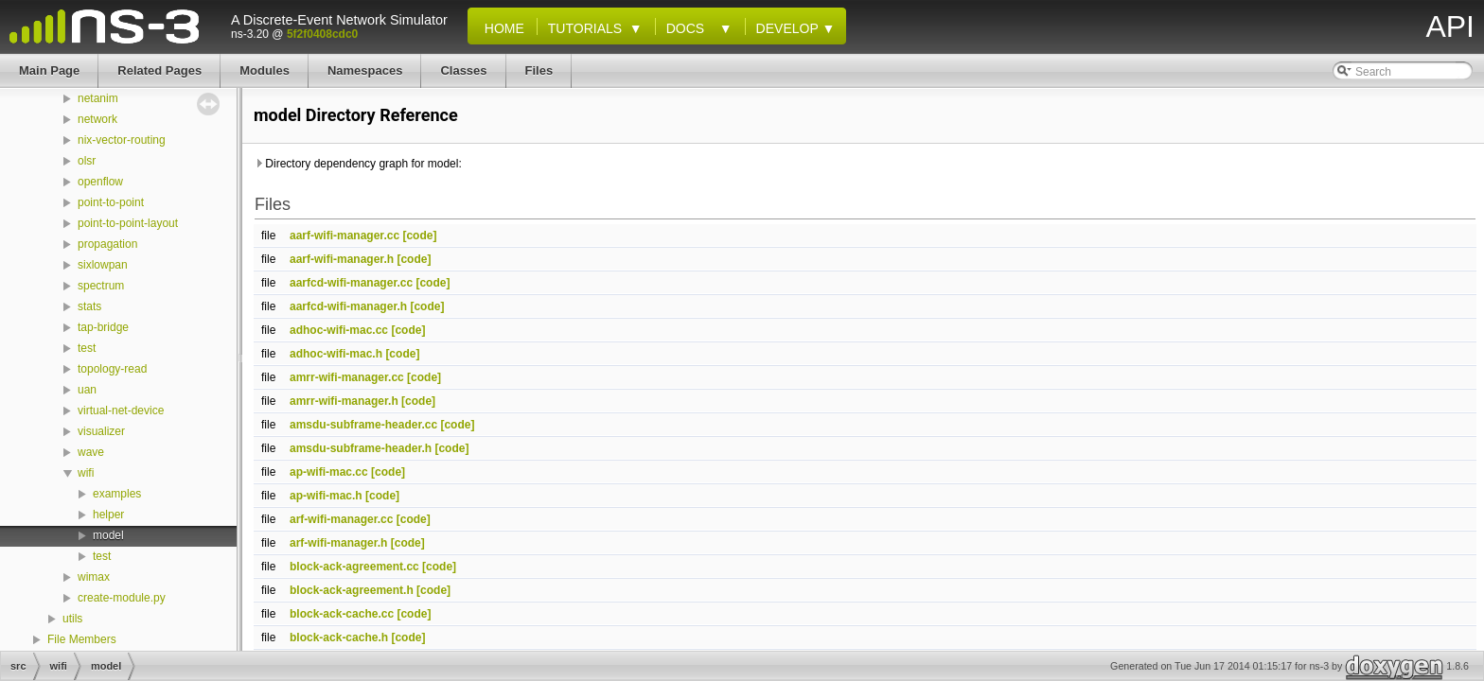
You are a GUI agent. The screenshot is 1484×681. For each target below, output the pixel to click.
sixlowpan (103, 264)
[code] (419, 235)
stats (89, 306)
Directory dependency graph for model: (358, 163)
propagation (107, 244)
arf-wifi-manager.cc (341, 519)
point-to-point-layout (128, 223)
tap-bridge (103, 327)
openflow (100, 181)
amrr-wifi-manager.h (344, 401)
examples (117, 493)
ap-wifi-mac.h (326, 495)
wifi (86, 473)
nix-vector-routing (122, 140)
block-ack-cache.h (339, 637)
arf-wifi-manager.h (338, 543)
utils (72, 618)
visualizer (101, 431)
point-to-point (111, 202)
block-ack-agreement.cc (354, 566)
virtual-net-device (121, 410)
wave (91, 452)
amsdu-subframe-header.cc (363, 424)
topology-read (112, 368)
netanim (98, 98)
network (97, 119)
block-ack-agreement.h (352, 590)
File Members (81, 639)
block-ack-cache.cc (342, 613)
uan (87, 389)
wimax (94, 577)
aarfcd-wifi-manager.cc (351, 282)
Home (500, 28)
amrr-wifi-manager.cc (347, 377)
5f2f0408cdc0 (322, 34)
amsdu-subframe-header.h (361, 448)
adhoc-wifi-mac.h (336, 353)
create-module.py (122, 597)
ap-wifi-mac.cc (329, 472)
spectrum (101, 285)
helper (108, 514)
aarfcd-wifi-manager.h (348, 306)
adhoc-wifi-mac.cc (339, 330)
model (108, 535)
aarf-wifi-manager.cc (344, 235)
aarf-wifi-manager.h (342, 259)
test (87, 348)
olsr (87, 160)
